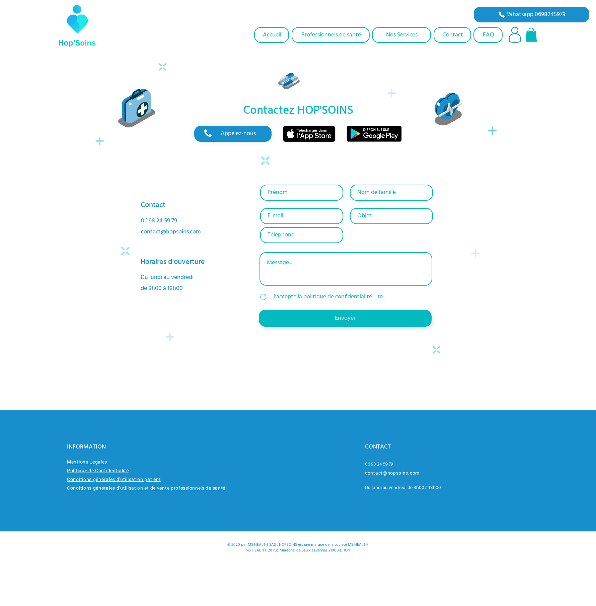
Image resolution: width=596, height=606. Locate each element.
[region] (233, 134)
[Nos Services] (401, 35)
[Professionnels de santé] (331, 35)
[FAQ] (488, 35)
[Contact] (452, 35)
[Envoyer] (345, 318)
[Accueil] (271, 35)
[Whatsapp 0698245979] (531, 14)
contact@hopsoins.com (171, 232)
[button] (531, 35)
